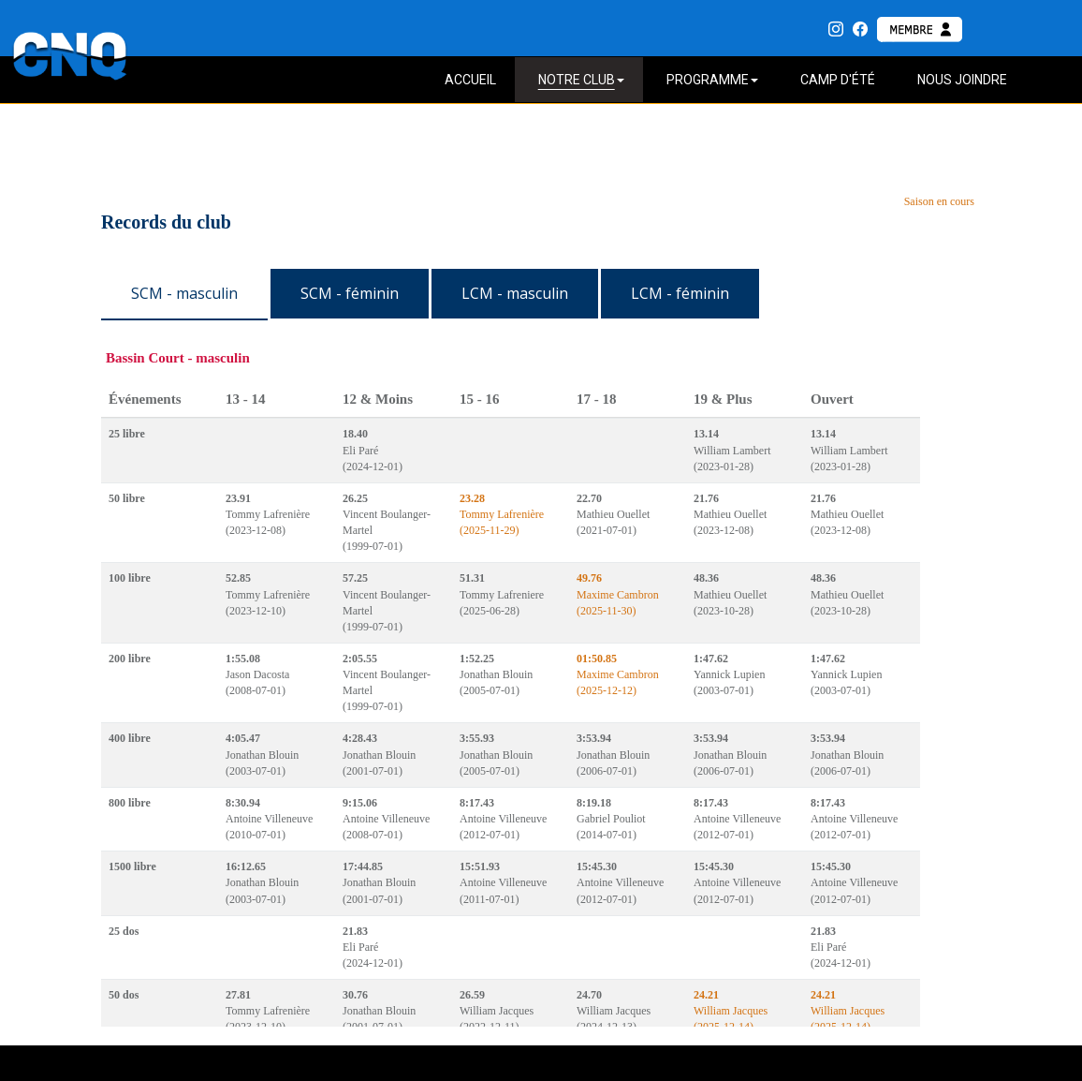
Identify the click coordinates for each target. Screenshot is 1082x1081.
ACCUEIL (470, 79)
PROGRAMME (712, 79)
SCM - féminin (349, 293)
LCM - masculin (514, 293)
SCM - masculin (184, 293)
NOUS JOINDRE (962, 79)
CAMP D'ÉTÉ (837, 79)
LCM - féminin (680, 293)
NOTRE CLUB (581, 79)
